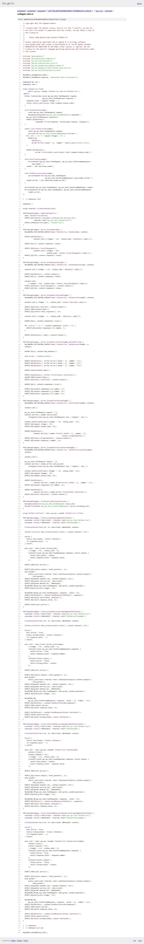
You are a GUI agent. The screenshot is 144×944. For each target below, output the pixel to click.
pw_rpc (99, 10)
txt (134, 941)
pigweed (21, 10)
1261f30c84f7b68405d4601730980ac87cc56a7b (69, 10)
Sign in (139, 3)
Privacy (19, 941)
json (140, 941)
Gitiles (13, 941)
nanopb (108, 10)
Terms (25, 941)
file (63, 19)
